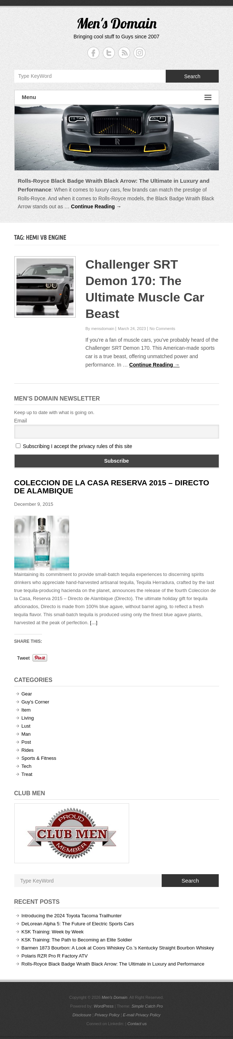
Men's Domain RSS (124, 53)
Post (26, 742)
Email (20, 421)
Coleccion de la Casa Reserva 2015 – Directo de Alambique (111, 486)
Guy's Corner (35, 702)
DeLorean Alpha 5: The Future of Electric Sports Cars (78, 923)
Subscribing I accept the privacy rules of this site (77, 446)
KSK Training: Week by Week (53, 931)
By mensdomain (99, 328)
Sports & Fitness (39, 758)
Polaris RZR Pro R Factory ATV (55, 956)
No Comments (162, 328)
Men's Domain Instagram (140, 53)
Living (28, 718)
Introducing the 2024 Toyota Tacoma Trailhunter (72, 915)
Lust (26, 726)
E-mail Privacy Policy (142, 1015)
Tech (26, 766)
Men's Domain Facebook (93, 53)
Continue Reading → (96, 206)
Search (192, 76)
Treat (27, 774)
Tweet (23, 658)
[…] (93, 622)
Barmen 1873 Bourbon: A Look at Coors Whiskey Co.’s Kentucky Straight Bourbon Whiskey (118, 948)
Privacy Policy (107, 1015)
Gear (27, 694)
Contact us (137, 1023)
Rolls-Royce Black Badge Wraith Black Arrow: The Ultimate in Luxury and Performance (113, 964)
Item (26, 710)
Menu (116, 97)
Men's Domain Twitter (109, 53)
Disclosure (81, 1015)
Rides (28, 750)
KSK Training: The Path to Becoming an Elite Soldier (77, 940)
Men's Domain (116, 23)
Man (26, 734)
